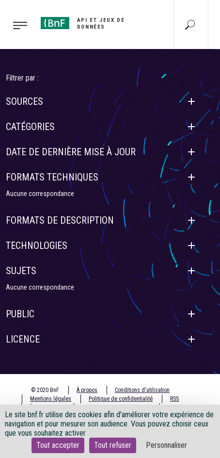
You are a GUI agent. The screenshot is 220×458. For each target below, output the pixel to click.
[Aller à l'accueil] (96, 23)
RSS (174, 398)
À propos (87, 390)
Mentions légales (50, 398)
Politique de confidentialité (121, 398)
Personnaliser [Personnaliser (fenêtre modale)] (166, 445)
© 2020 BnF (45, 390)
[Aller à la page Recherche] (190, 24)
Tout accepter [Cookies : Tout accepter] (57, 445)
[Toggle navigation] (17, 24)
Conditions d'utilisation (142, 390)
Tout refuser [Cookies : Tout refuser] (112, 445)
